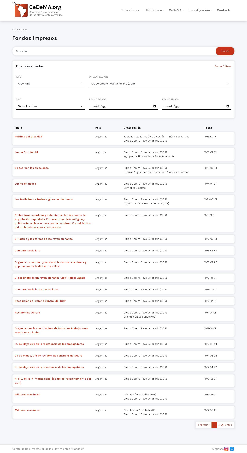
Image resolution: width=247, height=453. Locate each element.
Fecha (208, 127)
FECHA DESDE (97, 99)
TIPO (18, 99)
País (98, 127)
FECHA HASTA (170, 99)
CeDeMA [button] (175, 10)
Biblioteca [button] (154, 10)
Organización (132, 127)
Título (18, 127)
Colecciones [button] (130, 10)
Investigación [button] (199, 10)
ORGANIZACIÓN (98, 76)
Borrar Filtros (222, 66)
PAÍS (18, 76)
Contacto (224, 10)
